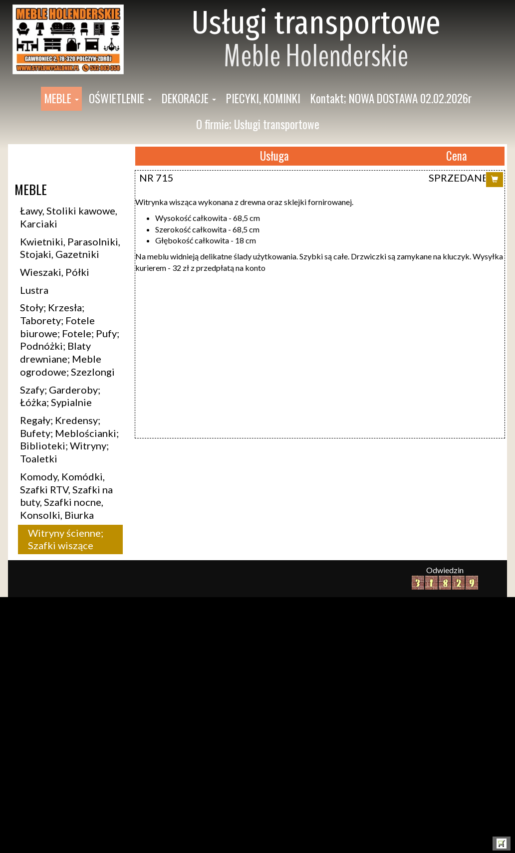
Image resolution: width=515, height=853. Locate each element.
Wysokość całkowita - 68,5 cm (207, 217)
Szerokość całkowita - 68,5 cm (207, 229)
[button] (61, 99)
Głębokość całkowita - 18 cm (205, 240)
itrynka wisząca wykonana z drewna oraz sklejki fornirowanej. (248, 202)
